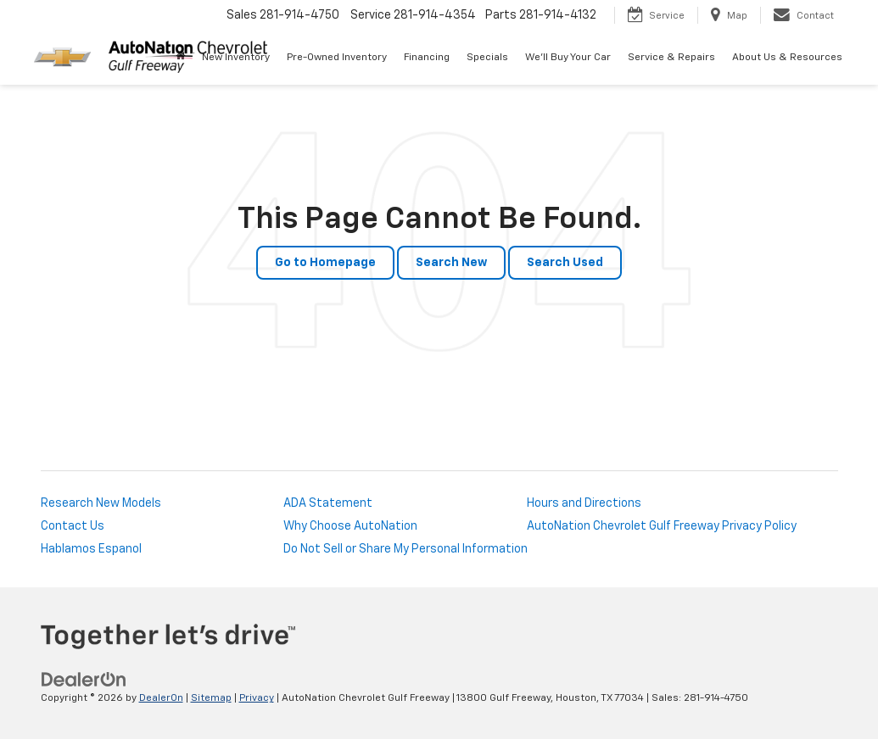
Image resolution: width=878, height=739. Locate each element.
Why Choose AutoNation (350, 526)
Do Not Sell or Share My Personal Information (405, 549)
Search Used (565, 263)
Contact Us (72, 526)
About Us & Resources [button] (787, 58)
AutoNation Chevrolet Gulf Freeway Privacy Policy (662, 526)
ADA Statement (327, 503)
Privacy (256, 698)
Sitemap (211, 698)
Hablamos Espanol (91, 549)
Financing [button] (427, 58)
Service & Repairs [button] (671, 58)
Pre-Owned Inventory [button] (337, 58)
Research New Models (101, 503)
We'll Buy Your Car (568, 58)
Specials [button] (487, 58)
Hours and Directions (584, 503)
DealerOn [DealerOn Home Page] (161, 698)
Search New (451, 263)
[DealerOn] (84, 680)
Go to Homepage (325, 263)
